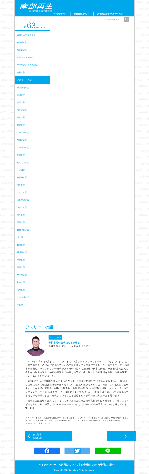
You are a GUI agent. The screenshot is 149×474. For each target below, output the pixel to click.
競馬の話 (21, 215)
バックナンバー (60, 14)
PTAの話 (21, 170)
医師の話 (21, 95)
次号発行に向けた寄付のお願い (110, 14)
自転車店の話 (23, 200)
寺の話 (20, 305)
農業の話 (21, 102)
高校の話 (21, 72)
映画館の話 (22, 42)
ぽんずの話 (22, 192)
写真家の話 (22, 140)
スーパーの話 (23, 132)
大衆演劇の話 (23, 230)
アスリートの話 (24, 80)
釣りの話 (21, 282)
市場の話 (21, 290)
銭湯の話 (21, 267)
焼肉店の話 (22, 50)
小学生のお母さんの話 (27, 65)
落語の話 (21, 185)
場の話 (20, 237)
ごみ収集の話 (23, 147)
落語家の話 (22, 110)
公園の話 (21, 245)
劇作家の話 (22, 177)
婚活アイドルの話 (25, 57)
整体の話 (21, 125)
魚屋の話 (21, 260)
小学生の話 (22, 275)
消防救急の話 (23, 87)
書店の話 (21, 117)
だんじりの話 (23, 162)
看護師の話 (22, 252)
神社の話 (21, 155)
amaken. (74, 470)
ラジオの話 (22, 207)
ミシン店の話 (23, 297)
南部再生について (82, 14)
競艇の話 (21, 222)
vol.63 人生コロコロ (26, 35)
